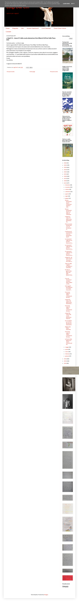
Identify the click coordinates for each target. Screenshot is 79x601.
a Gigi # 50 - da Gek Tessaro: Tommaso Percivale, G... (68, 259)
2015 (65, 361)
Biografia (15, 28)
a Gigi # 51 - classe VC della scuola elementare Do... (68, 219)
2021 (65, 174)
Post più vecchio (54, 71)
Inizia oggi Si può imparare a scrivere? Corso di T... (68, 288)
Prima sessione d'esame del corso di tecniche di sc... (68, 226)
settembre (67, 191)
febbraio (67, 353)
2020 (65, 176)
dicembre (67, 185)
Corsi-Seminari (46, 28)
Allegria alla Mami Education (68, 328)
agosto (67, 193)
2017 (65, 183)
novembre (67, 187)
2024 (65, 167)
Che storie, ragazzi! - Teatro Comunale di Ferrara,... (68, 294)
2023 (65, 169)
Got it (72, 3)
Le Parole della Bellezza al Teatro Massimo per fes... (68, 341)
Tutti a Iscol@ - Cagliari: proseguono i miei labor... (68, 265)
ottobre (67, 189)
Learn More (66, 3)
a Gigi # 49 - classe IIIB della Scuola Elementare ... (68, 301)
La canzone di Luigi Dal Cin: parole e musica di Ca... (69, 241)
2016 (65, 358)
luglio (66, 196)
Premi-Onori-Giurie (60, 28)
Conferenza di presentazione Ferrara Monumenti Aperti (68, 234)
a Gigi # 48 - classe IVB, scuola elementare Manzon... (68, 315)
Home (8, 28)
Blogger (46, 594)
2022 (65, 171)
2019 (65, 178)
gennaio (67, 356)
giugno (67, 198)
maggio (67, 347)
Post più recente (10, 71)
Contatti (8, 31)
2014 (65, 363)
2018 (65, 180)
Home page (32, 71)
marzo (67, 351)
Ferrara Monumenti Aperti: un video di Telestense (68, 211)
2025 (65, 165)
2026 (65, 163)
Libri (22, 28)
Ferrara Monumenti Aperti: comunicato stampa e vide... (68, 204)
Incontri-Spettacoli (33, 28)
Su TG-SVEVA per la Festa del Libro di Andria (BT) (68, 322)
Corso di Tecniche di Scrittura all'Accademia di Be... (68, 281)
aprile (66, 349)
